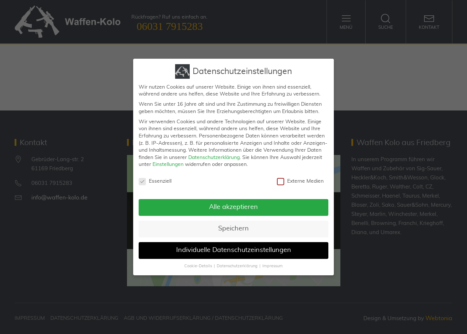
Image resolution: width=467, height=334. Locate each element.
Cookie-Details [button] (198, 263)
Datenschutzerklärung (214, 154)
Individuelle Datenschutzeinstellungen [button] (233, 247)
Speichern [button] (233, 225)
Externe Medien (300, 178)
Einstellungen (168, 161)
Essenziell (155, 178)
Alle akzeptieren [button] (233, 204)
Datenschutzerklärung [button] (237, 263)
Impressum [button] (272, 263)
